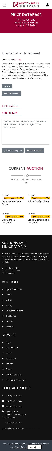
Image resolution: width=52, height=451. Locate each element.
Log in (6, 342)
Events (6, 294)
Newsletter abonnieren (13, 379)
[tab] (30, 106)
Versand (7, 321)
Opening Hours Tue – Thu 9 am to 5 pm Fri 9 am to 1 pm (14, 414)
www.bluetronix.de (32, 428)
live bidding (9, 316)
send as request (35, 150)
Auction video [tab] (9, 106)
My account (9, 358)
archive (7, 300)
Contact (7, 369)
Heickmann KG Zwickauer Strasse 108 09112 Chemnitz (11, 271)
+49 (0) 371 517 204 (14, 395)
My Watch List (10, 347)
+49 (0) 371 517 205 (14, 400)
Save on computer (13, 150)
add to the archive (12, 93)
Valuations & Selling (12, 310)
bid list (7, 353)
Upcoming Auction (12, 289)
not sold (7, 86)
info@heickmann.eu (14, 406)
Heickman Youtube (14, 422)
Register (7, 363)
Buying (7, 305)
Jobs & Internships (12, 374)
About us (8, 326)
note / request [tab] (9, 112)
